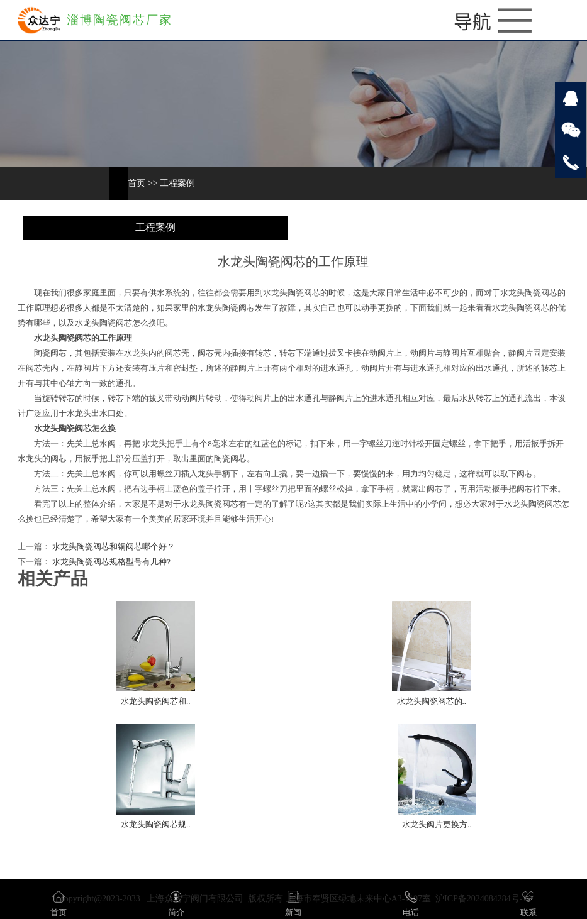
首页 (136, 183)
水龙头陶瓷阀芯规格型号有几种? (110, 562)
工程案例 (177, 183)
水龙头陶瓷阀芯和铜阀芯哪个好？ (112, 546)
